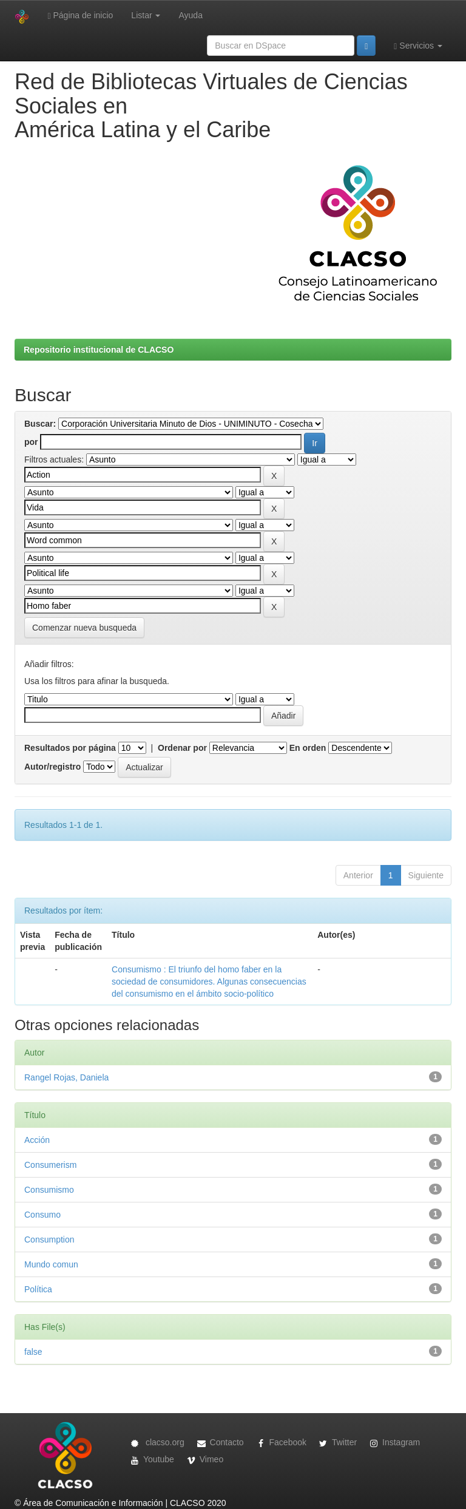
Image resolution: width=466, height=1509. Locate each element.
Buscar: (40, 424)
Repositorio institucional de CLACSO (99, 349)
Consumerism (50, 1165)
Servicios (418, 46)
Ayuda (190, 15)
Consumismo (49, 1190)
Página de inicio (80, 15)
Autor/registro (52, 766)
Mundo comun (51, 1264)
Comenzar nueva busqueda (84, 627)
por (31, 442)
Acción (37, 1140)
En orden (307, 748)
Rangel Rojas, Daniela (66, 1077)
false (33, 1352)
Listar (145, 15)
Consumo (42, 1214)
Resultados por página (70, 748)
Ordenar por (182, 748)
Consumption (49, 1239)
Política (38, 1289)
